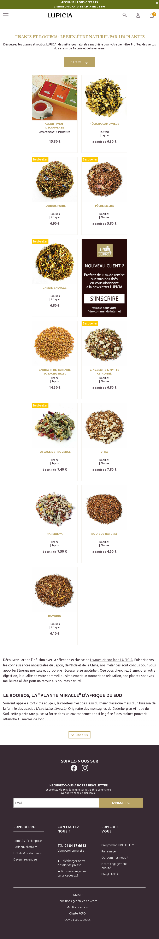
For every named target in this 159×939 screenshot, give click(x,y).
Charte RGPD (77, 913)
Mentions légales (77, 907)
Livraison (77, 894)
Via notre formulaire (71, 850)
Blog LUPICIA (110, 874)
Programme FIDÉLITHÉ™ (116, 845)
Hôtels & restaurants (27, 853)
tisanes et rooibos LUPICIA (111, 660)
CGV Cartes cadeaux (77, 919)
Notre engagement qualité (114, 866)
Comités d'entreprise (27, 840)
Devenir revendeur (25, 859)
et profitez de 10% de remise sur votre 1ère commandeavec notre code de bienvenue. (78, 789)
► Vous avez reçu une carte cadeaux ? (72, 873)
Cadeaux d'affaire (25, 847)
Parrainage (108, 851)
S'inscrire (121, 802)
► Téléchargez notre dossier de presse (72, 863)
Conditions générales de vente (77, 901)
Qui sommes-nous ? (114, 857)
